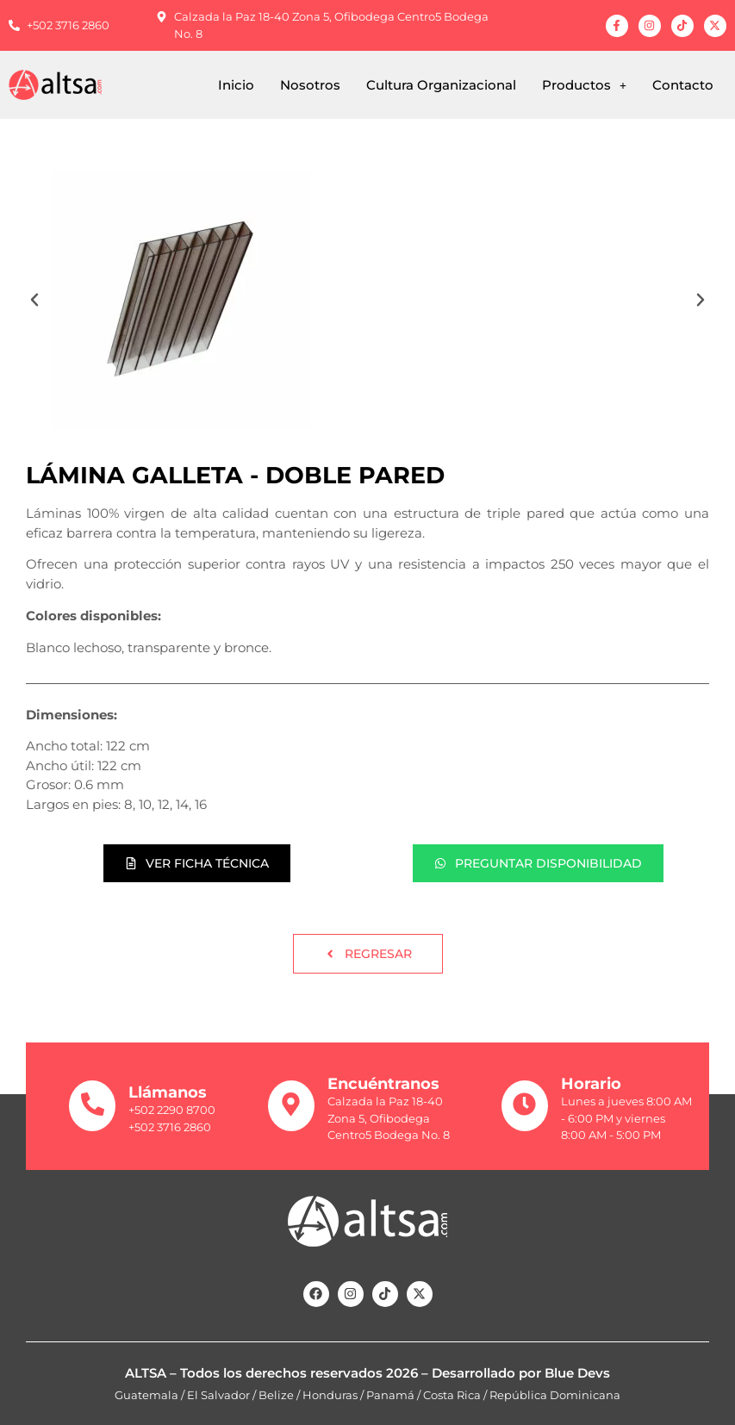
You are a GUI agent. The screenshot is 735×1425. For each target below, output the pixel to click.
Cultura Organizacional (441, 85)
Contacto (682, 85)
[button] (584, 84)
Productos (584, 85)
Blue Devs (577, 1373)
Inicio (236, 85)
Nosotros (310, 85)
